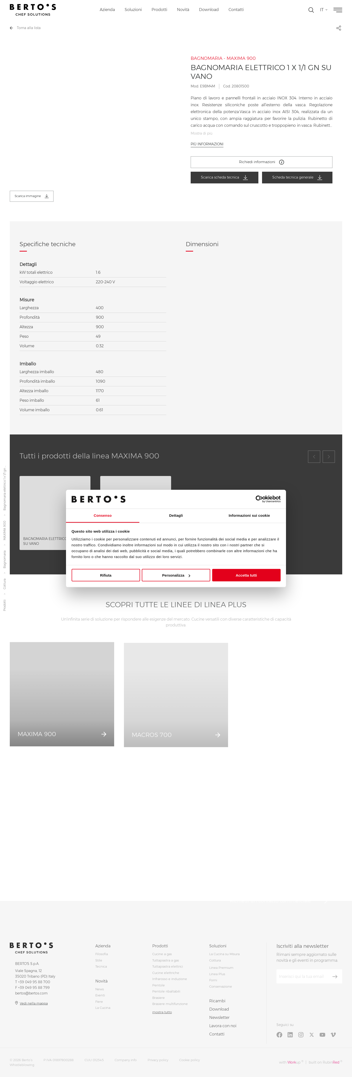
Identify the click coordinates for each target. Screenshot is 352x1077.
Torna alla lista (25, 28)
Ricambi (217, 1001)
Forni (213, 980)
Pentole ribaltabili (166, 991)
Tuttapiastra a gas (165, 960)
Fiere (99, 1001)
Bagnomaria (4, 560)
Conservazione (220, 986)
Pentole (158, 985)
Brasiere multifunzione (170, 1004)
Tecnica (101, 966)
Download (209, 9)
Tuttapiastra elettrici (167, 966)
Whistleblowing (22, 1065)
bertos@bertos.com (31, 993)
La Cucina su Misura (224, 954)
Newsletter (219, 1017)
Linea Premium (221, 968)
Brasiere (158, 998)
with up (291, 1062)
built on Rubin (325, 1062)
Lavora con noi (222, 1026)
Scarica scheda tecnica (224, 177)
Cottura (4, 584)
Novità (183, 9)
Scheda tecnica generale (297, 177)
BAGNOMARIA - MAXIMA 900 (223, 58)
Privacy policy (158, 1060)
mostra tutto (162, 1012)
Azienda (107, 9)
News (99, 989)
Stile (98, 960)
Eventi (100, 995)
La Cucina (102, 1008)
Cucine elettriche (165, 973)
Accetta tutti (246, 575)
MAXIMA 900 (4, 530)
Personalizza (176, 575)
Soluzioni (133, 9)
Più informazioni (207, 144)
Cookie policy (189, 1060)
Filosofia (101, 954)
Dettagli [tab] (176, 515)
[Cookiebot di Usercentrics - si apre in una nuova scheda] (259, 499)
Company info (126, 1060)
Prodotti (159, 9)
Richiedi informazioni (261, 162)
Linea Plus (217, 974)
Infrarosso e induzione (169, 979)
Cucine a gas (162, 954)
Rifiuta (105, 575)
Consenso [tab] (102, 515)
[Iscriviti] (335, 976)
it (322, 9)
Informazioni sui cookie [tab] (249, 515)
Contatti (236, 9)
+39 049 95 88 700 (34, 982)
